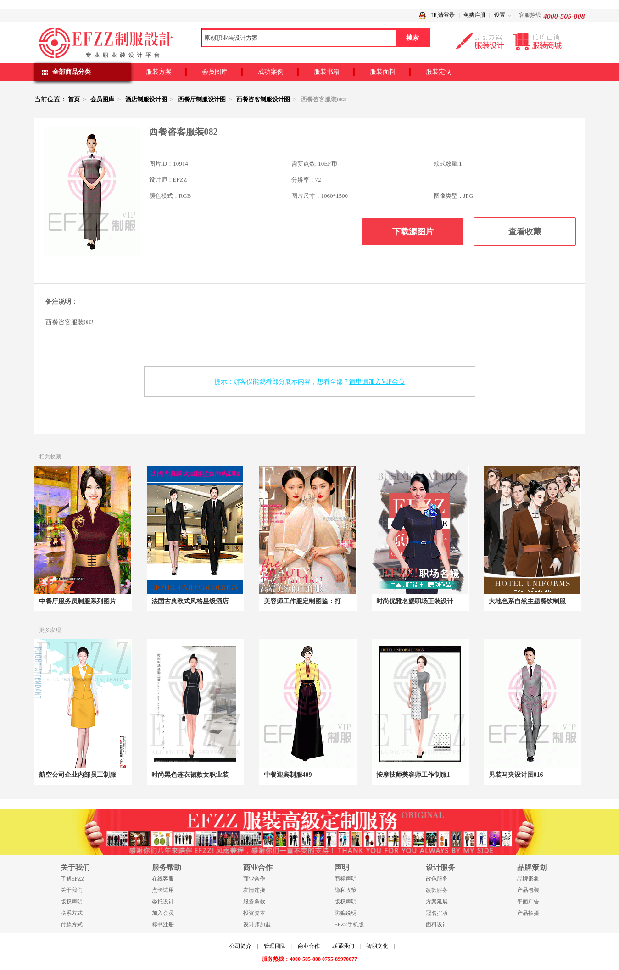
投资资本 (254, 913)
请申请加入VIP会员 (377, 381)
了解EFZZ (73, 878)
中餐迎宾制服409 (288, 774)
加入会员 (163, 913)
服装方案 (159, 71)
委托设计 (163, 901)
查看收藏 (524, 231)
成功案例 (271, 71)
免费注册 (474, 15)
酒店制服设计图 (146, 99)
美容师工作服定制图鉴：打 (302, 601)
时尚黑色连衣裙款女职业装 (190, 774)
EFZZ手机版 (349, 924)
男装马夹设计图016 (516, 774)
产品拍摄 (528, 913)
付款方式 (72, 924)
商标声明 (346, 878)
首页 (74, 99)
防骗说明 (346, 913)
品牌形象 (528, 878)
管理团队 (275, 946)
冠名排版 (437, 913)
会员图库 (215, 71)
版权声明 (72, 901)
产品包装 (528, 890)
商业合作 (254, 878)
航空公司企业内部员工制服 (77, 774)
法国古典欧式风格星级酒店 (190, 601)
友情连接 (254, 890)
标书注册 (163, 924)
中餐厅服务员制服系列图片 (77, 601)
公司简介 (240, 946)
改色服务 (437, 878)
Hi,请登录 (443, 15)
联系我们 (343, 946)
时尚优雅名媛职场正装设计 (414, 601)
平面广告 (528, 901)
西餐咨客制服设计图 (263, 99)
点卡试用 (163, 890)
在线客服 (163, 878)
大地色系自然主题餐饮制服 (527, 601)
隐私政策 (346, 890)
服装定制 (439, 71)
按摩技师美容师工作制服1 (413, 774)
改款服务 (437, 890)
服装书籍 (327, 71)
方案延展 (437, 901)
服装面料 (383, 71)
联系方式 (72, 913)
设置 (499, 15)
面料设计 (437, 924)
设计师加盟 (257, 924)
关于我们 (72, 890)
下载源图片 (413, 231)
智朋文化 (377, 946)
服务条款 (254, 901)
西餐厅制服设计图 (202, 99)
